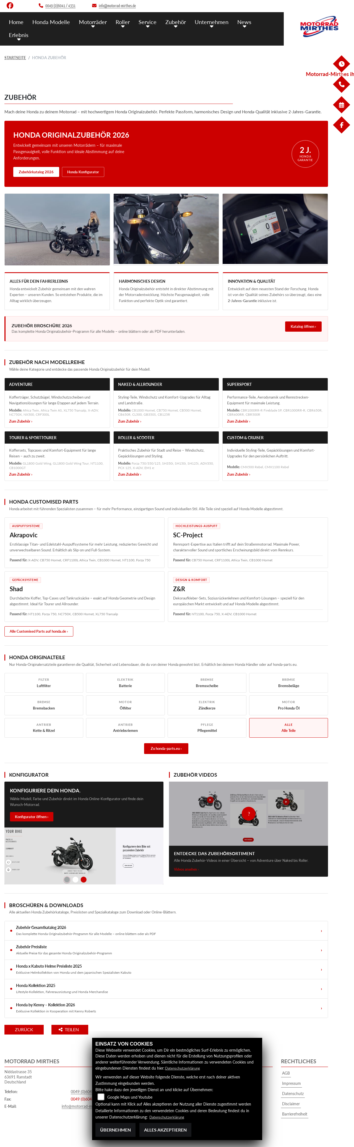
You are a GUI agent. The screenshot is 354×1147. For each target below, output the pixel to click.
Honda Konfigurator (83, 172)
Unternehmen (205, 21)
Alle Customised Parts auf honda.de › (39, 631)
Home (16, 21)
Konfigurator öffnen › (31, 817)
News (237, 21)
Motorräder (90, 21)
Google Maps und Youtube (129, 1097)
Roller (119, 21)
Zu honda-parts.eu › (166, 748)
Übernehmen (115, 1129)
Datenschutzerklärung (183, 1068)
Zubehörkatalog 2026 (36, 172)
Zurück (27, 1029)
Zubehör (170, 21)
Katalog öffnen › (303, 326)
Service (143, 21)
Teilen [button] (76, 1029)
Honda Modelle (50, 21)
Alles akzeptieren (165, 1129)
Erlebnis (18, 34)
